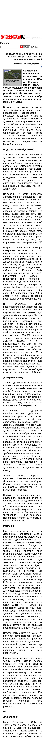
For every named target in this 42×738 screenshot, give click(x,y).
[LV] (36, 47)
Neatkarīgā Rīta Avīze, (22, 64)
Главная (4, 43)
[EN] (33, 47)
